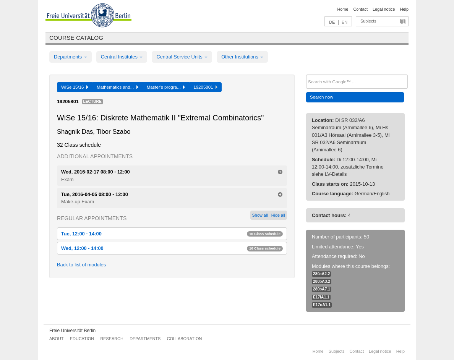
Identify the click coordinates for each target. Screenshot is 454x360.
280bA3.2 (321, 281)
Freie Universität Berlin (72, 330)
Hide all (278, 215)
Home (342, 9)
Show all (260, 215)
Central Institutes (122, 57)
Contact (360, 9)
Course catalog (76, 37)
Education (82, 338)
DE (332, 22)
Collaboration (184, 338)
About (56, 338)
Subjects (368, 21)
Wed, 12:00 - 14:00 (172, 248)
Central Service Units (182, 57)
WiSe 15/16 (74, 87)
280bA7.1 (321, 289)
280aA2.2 (321, 274)
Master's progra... (166, 87)
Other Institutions (242, 57)
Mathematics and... (117, 87)
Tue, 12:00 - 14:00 (172, 234)
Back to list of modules (81, 265)
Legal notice (384, 9)
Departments (70, 57)
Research (111, 338)
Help (404, 9)
